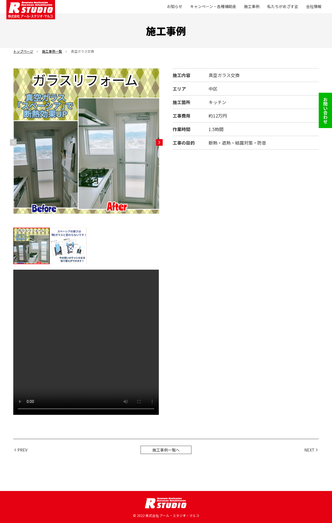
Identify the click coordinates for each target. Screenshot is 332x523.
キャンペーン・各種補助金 (213, 6)
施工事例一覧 (52, 51)
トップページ (23, 51)
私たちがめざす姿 (282, 6)
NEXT (309, 450)
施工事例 (252, 6)
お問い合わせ (325, 110)
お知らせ (174, 6)
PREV (22, 450)
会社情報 (313, 6)
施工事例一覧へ (166, 450)
